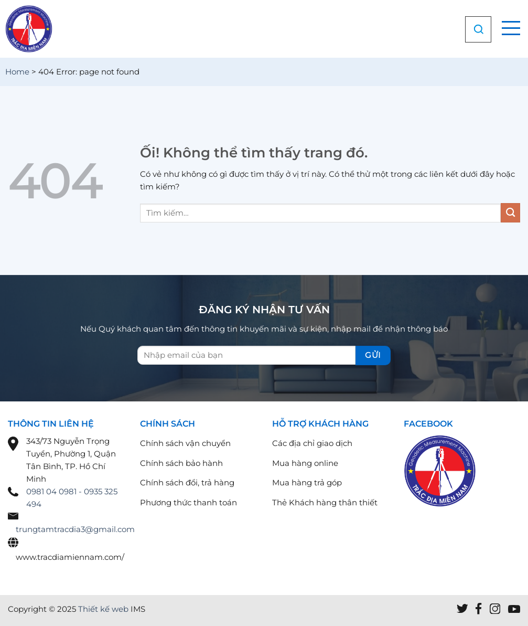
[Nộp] (510, 212)
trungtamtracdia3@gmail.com (75, 529)
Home (17, 72)
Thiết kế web (103, 609)
